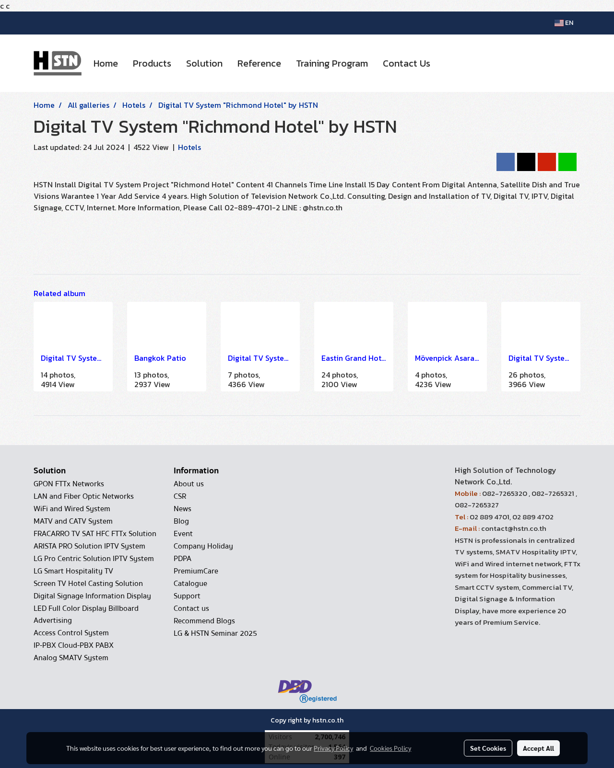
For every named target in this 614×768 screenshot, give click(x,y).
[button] (446, 63)
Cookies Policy (390, 748)
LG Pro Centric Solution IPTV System (94, 558)
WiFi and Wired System (72, 509)
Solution (204, 63)
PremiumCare (196, 571)
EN (564, 23)
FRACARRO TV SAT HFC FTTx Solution (95, 533)
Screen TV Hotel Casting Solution (88, 583)
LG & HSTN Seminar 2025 (215, 633)
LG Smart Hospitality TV (73, 571)
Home (106, 63)
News (182, 509)
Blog (181, 521)
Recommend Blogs (204, 621)
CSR (180, 496)
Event (183, 533)
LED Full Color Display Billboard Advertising (86, 614)
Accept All (538, 748)
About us (189, 484)
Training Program (332, 63)
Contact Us (406, 63)
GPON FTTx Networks (69, 484)
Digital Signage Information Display (92, 596)
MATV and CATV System (73, 521)
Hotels (189, 147)
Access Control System (71, 633)
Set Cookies (488, 748)
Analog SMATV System (71, 658)
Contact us (191, 608)
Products (152, 63)
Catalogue (190, 583)
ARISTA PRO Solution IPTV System (89, 546)
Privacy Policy (333, 748)
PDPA (182, 558)
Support (187, 596)
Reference (259, 63)
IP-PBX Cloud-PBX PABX (74, 645)
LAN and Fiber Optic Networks (84, 496)
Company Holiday (203, 546)
